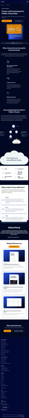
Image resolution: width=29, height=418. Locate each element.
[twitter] (6, 409)
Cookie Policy (20, 416)
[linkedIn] (4, 409)
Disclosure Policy (16, 416)
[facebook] (1, 409)
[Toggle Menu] (18, 1)
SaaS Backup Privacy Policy (9, 416)
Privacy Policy (4, 416)
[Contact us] (5, 407)
